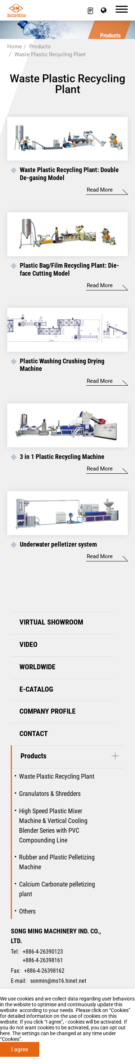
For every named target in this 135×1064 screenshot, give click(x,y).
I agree (19, 1049)
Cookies (120, 1010)
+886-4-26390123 (43, 951)
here (5, 1033)
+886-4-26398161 (43, 960)
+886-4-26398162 (44, 970)
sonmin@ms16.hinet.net (58, 980)
